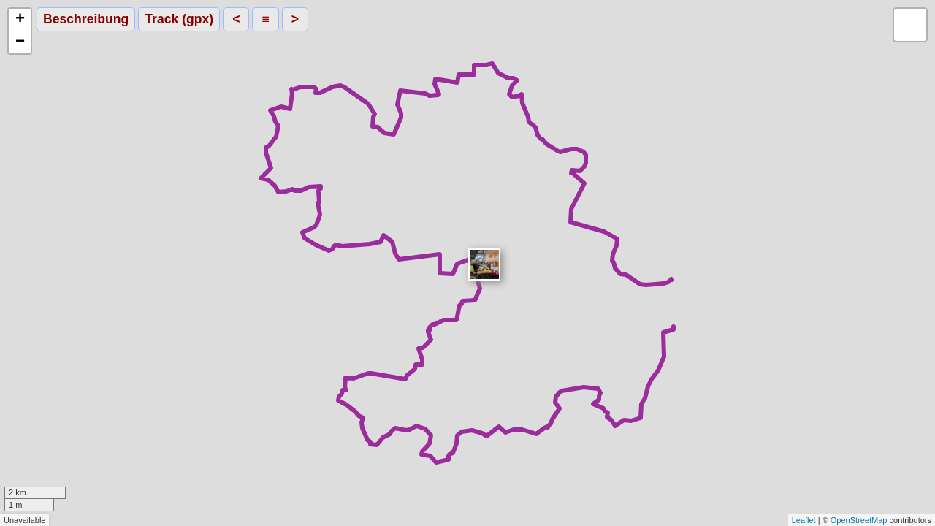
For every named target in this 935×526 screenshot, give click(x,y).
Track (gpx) (179, 19)
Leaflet (804, 520)
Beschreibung (86, 19)
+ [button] (20, 20)
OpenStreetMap (859, 520)
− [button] (20, 42)
